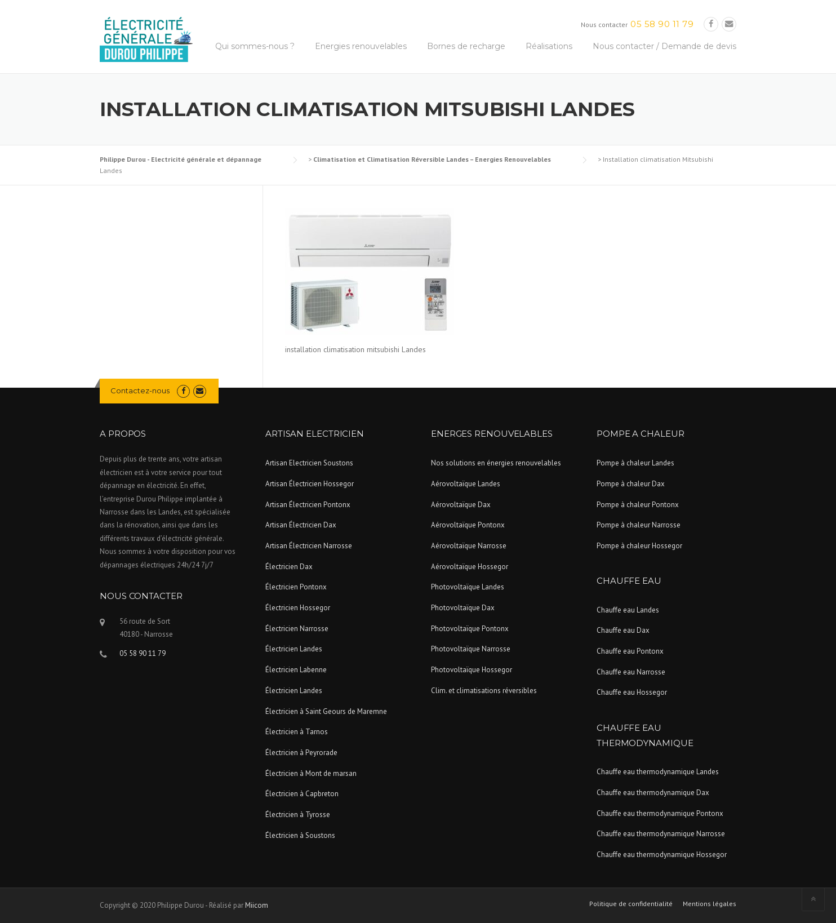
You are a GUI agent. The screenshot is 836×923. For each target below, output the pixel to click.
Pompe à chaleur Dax (631, 484)
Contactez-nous (140, 390)
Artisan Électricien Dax (300, 525)
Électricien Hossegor (297, 608)
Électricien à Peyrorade (301, 752)
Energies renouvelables (361, 46)
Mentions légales (709, 903)
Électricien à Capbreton (302, 793)
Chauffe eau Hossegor (632, 692)
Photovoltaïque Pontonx (470, 628)
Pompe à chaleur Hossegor (639, 546)
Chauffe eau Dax (623, 630)
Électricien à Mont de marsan (311, 773)
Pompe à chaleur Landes (635, 463)
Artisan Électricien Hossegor (309, 484)
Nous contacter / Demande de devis (664, 46)
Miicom (256, 905)
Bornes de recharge (466, 46)
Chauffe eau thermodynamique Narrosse (661, 833)
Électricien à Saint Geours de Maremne (326, 711)
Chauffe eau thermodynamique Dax (653, 792)
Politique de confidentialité (631, 903)
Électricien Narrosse (296, 628)
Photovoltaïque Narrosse (470, 649)
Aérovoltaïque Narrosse (468, 546)
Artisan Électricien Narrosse (308, 546)
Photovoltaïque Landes (467, 587)
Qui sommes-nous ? (255, 46)
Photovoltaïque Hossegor (471, 669)
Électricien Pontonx (296, 587)
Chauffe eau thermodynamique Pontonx (660, 813)
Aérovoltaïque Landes (465, 484)
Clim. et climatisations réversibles (484, 690)
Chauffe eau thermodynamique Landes (658, 771)
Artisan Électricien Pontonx (307, 504)
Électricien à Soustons (300, 835)
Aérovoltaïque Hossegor (469, 566)
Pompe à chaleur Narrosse (639, 525)
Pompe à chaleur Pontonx (638, 504)
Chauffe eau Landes (628, 610)
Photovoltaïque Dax (463, 608)
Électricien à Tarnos (296, 731)
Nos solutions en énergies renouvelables (496, 463)
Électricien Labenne (296, 669)
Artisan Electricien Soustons (309, 463)
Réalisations (549, 46)
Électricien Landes (293, 649)
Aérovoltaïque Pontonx (468, 525)
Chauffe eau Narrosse (631, 672)
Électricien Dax (289, 566)
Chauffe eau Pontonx (630, 651)
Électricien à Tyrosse (297, 814)
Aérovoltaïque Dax (461, 504)
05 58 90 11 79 (661, 24)
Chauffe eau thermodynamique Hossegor (662, 854)
